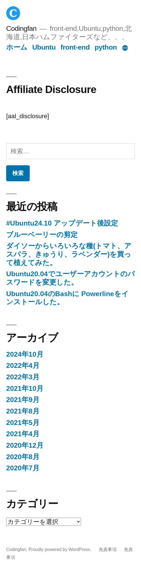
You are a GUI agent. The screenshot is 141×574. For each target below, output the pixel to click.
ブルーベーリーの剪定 (42, 234)
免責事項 (108, 549)
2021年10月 (24, 388)
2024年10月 (24, 354)
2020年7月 (23, 468)
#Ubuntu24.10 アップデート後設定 (62, 223)
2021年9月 (23, 399)
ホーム (16, 47)
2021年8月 (23, 411)
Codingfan (21, 28)
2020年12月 (24, 445)
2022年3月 (23, 377)
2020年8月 (23, 457)
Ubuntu (44, 47)
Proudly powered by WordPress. (61, 549)
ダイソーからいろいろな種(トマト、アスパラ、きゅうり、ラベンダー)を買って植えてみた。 (68, 254)
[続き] (125, 48)
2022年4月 (23, 365)
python (105, 47)
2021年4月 (23, 434)
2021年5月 (23, 422)
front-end (75, 47)
